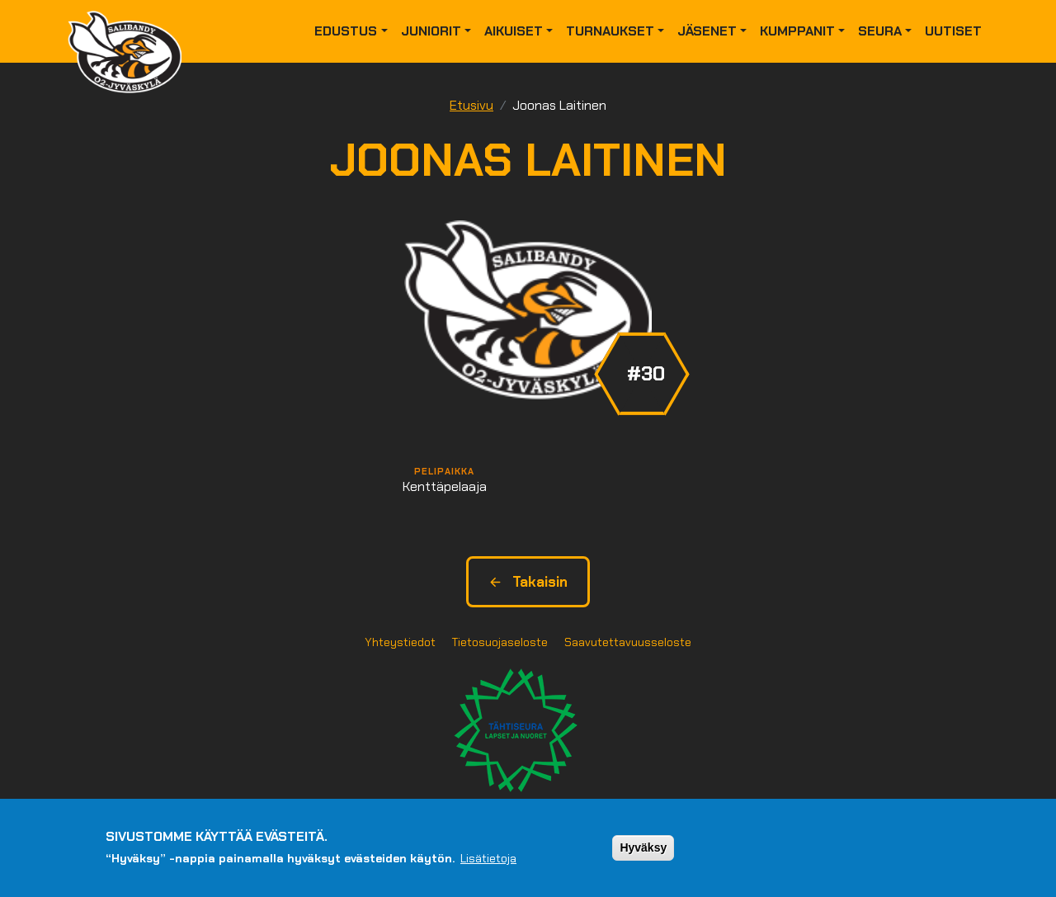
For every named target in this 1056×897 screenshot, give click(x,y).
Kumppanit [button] (797, 31)
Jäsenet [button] (707, 31)
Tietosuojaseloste (500, 642)
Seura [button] (880, 31)
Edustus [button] (345, 31)
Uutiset (953, 31)
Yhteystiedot (400, 642)
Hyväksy (643, 847)
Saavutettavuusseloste (627, 642)
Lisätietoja (488, 858)
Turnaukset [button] (610, 31)
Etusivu (471, 105)
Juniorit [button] (431, 31)
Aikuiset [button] (513, 31)
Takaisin (528, 582)
